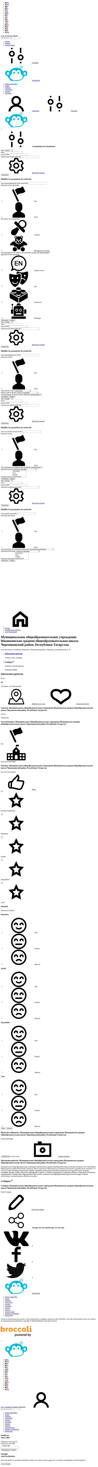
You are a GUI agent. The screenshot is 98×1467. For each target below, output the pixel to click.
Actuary (19, 475)
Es (6, 19)
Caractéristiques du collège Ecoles (12, 467)
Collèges (8, 88)
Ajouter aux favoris (67, 704)
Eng (7, 32)
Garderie (21, 235)
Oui (3, 1464)
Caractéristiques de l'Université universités (15, 549)
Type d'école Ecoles (7, 391)
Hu (6, 21)
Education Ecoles (6, 357)
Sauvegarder (5, 1450)
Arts (20, 286)
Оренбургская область (12, 630)
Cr (6, 10)
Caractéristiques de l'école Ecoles (12, 394)
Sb (6, 28)
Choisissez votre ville (8, 1443)
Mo (7, 25)
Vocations (8, 93)
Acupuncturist (19, 477)
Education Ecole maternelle (10, 185)
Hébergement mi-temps (26, 251)
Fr (6, 15)
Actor (19, 473)
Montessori (22, 302)
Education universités (8, 515)
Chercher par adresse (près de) (11, 157)
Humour (7, 43)
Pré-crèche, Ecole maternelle (10, 219)
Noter (18, 789)
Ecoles (7, 86)
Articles (7, 91)
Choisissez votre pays (8, 1442)
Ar (6, 6)
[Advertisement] (49, 574)
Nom (2, 152)
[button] (19, 63)
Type (2, 150)
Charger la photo (48, 1156)
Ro (6, 27)
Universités (8, 89)
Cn (6, 8)
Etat (20, 201)
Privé (20, 217)
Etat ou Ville (5, 154)
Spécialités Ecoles (7, 469)
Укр (7, 4)
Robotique (22, 318)
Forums (7, 41)
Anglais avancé (23, 270)
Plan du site (9, 1315)
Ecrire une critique (11, 669)
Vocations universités (8, 559)
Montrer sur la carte (23, 704)
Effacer (12, 320)
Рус (7, 2)
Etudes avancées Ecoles (8, 393)
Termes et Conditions (12, 1314)
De (6, 30)
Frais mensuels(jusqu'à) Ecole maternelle (14, 183)
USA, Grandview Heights (9, 36)
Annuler (9, 1128)
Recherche (5, 175)
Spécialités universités (8, 551)
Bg (6, 12)
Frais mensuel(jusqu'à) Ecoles (10, 355)
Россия (7, 628)
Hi (6, 23)
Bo (6, 14)
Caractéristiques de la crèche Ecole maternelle (16, 252)
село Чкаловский (11, 632)
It (6, 17)
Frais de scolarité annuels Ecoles (11, 431)
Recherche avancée (23, 173)
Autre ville (6, 1446)
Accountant (19, 471)
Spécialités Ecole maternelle (10, 254)
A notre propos (10, 45)
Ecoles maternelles (11, 84)
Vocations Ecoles (6, 477)
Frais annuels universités (9, 513)
